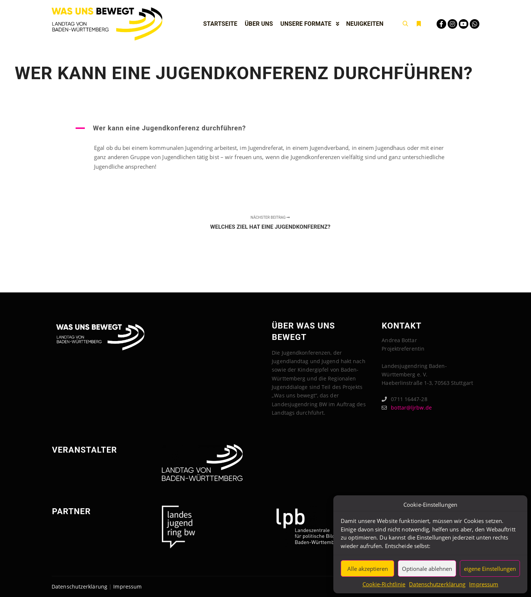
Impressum (483, 584)
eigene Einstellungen (490, 568)
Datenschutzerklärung (437, 584)
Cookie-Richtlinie (384, 584)
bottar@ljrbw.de (407, 407)
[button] (265, 128)
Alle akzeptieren (367, 568)
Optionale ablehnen (427, 568)
